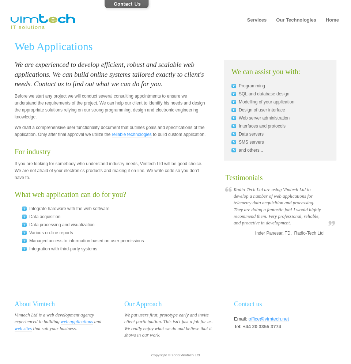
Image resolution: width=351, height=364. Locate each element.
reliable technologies (132, 134)
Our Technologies (296, 20)
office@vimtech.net (269, 319)
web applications (77, 321)
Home (332, 20)
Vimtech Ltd (190, 355)
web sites (23, 328)
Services (257, 20)
